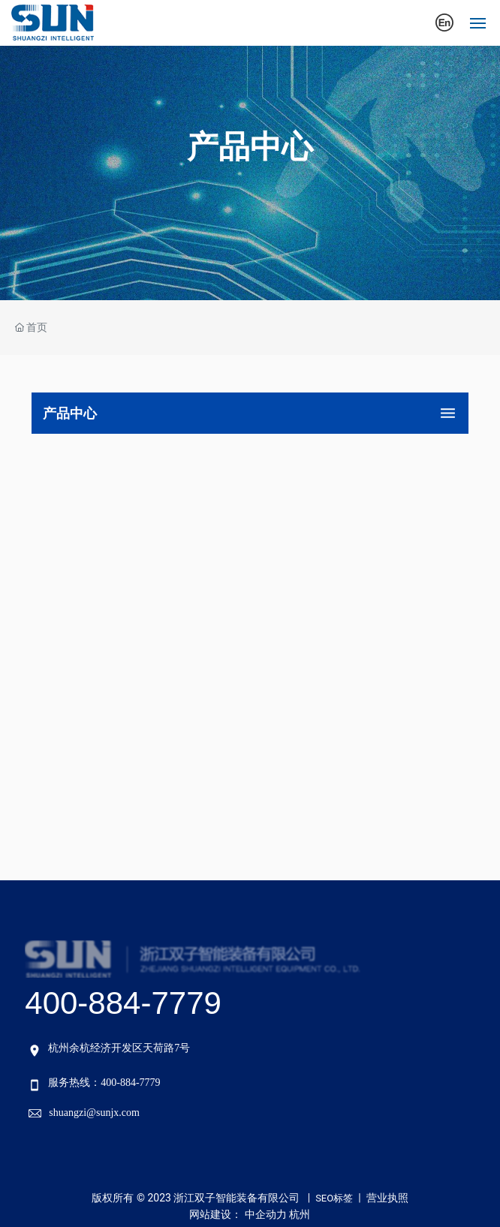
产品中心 (250, 146)
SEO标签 (334, 1198)
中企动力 (266, 1214)
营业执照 (387, 1198)
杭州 (299, 1214)
